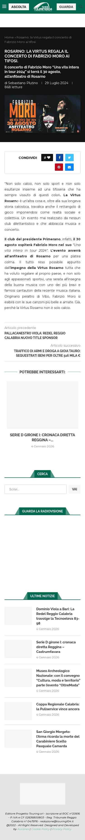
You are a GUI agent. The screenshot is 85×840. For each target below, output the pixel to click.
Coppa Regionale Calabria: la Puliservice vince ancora (58, 706)
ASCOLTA (18, 7)
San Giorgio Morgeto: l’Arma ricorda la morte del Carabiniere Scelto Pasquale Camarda (57, 739)
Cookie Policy (40, 829)
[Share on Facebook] (59, 157)
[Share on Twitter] (69, 157)
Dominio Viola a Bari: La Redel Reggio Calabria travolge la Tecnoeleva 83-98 (57, 616)
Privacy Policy (62, 829)
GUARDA (66, 7)
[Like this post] (48, 157)
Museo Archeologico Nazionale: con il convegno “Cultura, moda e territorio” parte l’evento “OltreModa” (58, 678)
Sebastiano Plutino (23, 83)
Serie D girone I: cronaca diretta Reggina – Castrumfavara (56, 647)
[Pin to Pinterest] (59, 167)
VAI (74, 489)
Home (9, 37)
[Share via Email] (69, 167)
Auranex (23, 829)
